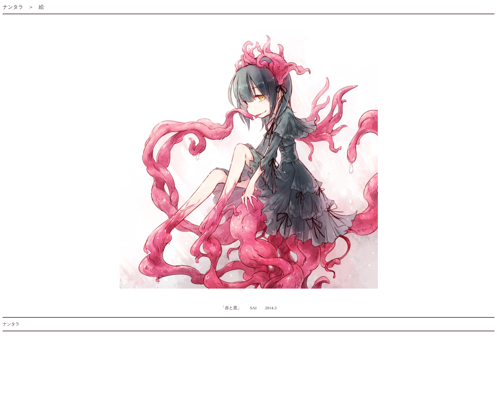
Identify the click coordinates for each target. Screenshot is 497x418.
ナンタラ (13, 7)
